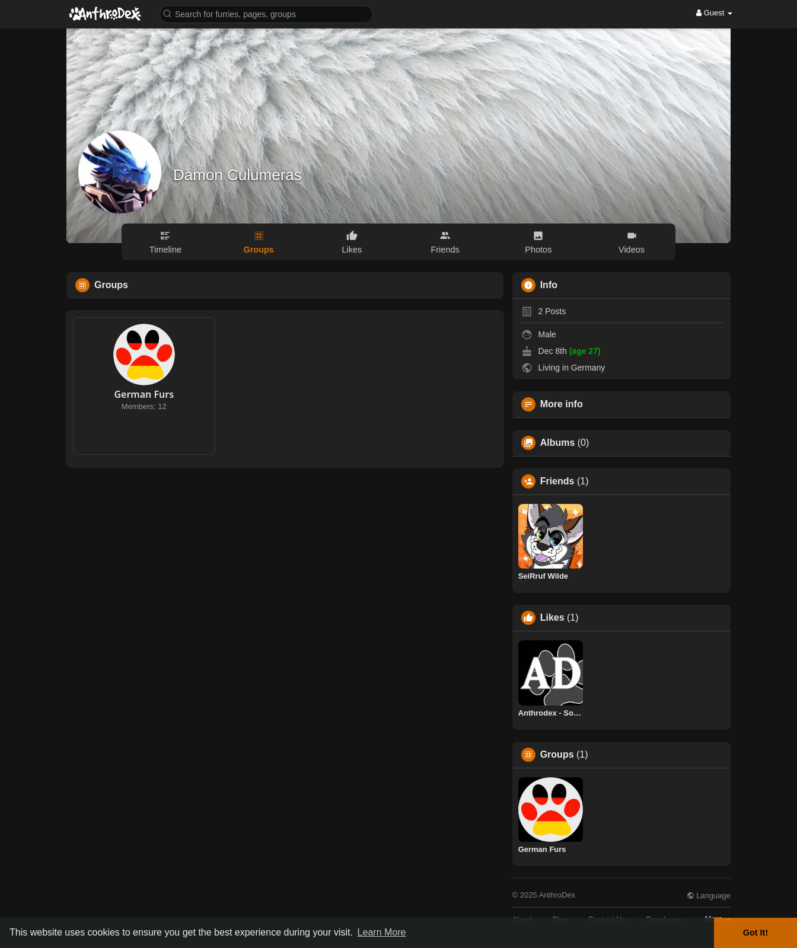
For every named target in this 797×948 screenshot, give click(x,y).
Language (709, 895)
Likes (552, 618)
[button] (266, 13)
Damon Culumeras (237, 175)
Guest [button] (714, 12)
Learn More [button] (382, 932)
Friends (557, 481)
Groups (557, 754)
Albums (557, 443)
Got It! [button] (755, 932)
